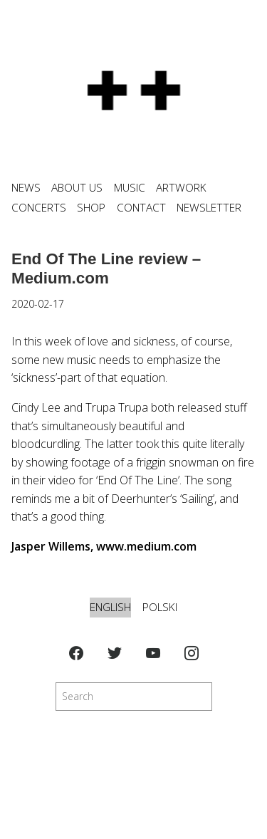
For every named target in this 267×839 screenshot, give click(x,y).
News (26, 187)
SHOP (91, 207)
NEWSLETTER (209, 207)
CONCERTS (38, 207)
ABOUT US (77, 187)
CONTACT (141, 207)
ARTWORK (181, 187)
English (110, 607)
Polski (159, 607)
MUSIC (129, 187)
